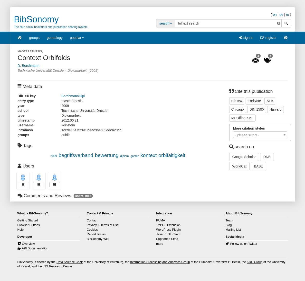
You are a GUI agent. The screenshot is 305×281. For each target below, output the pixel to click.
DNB (267, 157)
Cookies (92, 229)
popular (77, 39)
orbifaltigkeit (171, 155)
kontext (148, 155)
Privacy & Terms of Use (103, 225)
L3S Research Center (57, 266)
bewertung (107, 155)
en (275, 15)
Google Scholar (244, 157)
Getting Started (27, 220)
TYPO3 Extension (168, 225)
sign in (246, 38)
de (281, 15)
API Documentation (35, 248)
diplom (124, 156)
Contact (92, 220)
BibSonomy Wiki (98, 239)
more (159, 244)
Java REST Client (168, 234)
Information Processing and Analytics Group (160, 262)
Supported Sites (167, 239)
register (268, 38)
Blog (229, 225)
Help (20, 229)
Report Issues (96, 234)
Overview (28, 244)
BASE (258, 166)
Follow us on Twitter (243, 244)
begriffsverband (75, 155)
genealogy (55, 38)
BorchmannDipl (73, 96)
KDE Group (254, 262)
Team (229, 220)
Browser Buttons (28, 225)
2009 (53, 156)
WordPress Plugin (168, 229)
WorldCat (239, 166)
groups (34, 38)
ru (287, 15)
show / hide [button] (83, 196)
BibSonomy (36, 19)
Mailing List (233, 229)
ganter (135, 156)
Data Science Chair (70, 262)
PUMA (160, 220)
